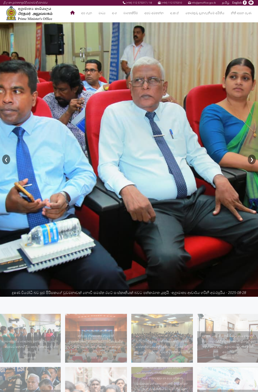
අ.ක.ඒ (174, 13)
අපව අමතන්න (154, 13)
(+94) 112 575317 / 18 (137, 2)
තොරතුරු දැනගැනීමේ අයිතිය (205, 13)
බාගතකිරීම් (130, 13)
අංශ (114, 13)
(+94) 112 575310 (170, 2)
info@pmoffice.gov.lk (202, 2)
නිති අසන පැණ (241, 13)
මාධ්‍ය (102, 13)
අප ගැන (86, 13)
